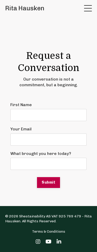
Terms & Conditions (48, 231)
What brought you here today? (40, 153)
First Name (21, 104)
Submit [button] (48, 182)
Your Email (21, 129)
